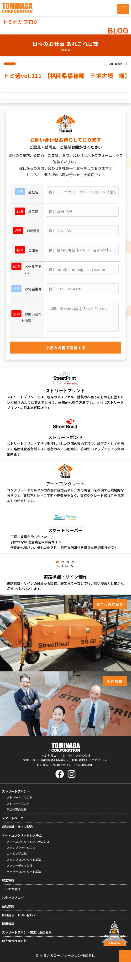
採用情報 (8, 923)
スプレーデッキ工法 (19, 865)
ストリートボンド (18, 803)
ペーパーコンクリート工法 (24, 871)
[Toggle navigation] (123, 9)
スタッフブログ (13, 897)
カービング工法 (17, 853)
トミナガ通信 (11, 889)
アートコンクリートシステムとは (28, 841)
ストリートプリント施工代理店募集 (27, 932)
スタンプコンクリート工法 (24, 859)
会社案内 (8, 906)
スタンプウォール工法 (21, 847)
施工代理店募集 (17, 809)
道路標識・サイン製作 (17, 826)
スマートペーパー (14, 818)
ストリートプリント (16, 791)
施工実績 (8, 880)
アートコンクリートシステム (22, 835)
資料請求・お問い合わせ (19, 915)
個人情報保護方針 (14, 941)
